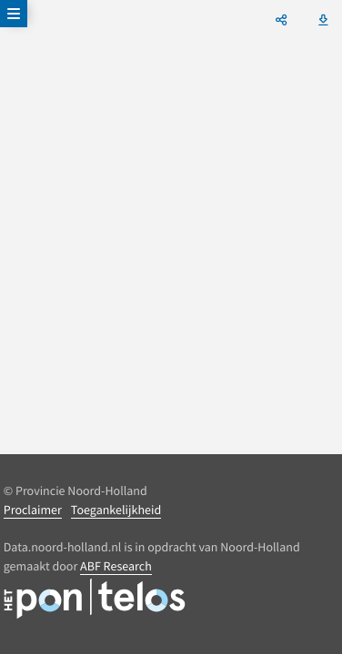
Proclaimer (33, 509)
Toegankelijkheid (116, 509)
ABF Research (116, 566)
